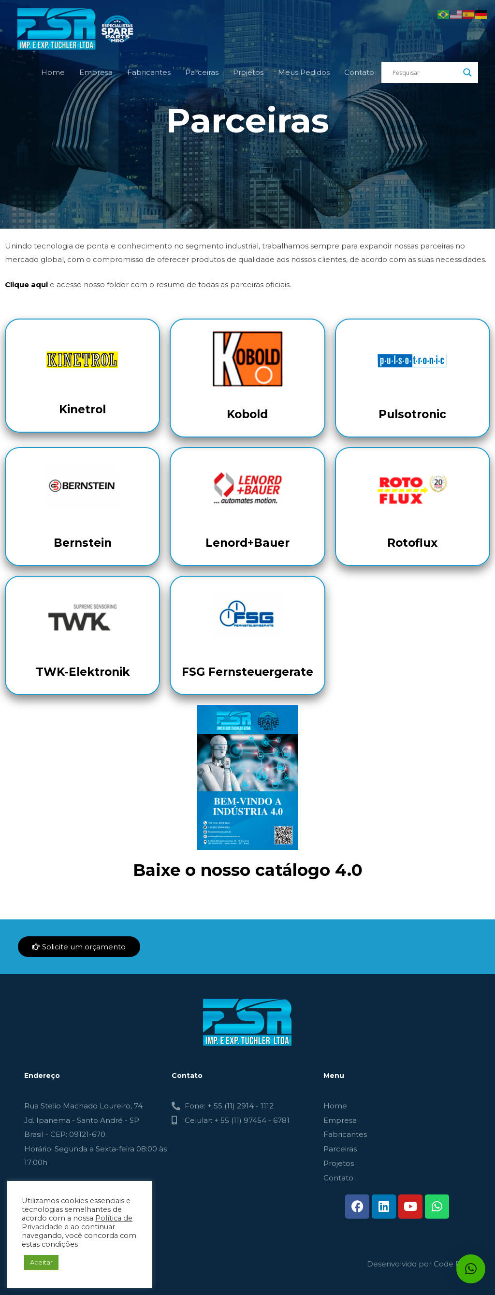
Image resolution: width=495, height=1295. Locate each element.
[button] (470, 1268)
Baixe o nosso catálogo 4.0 (248, 870)
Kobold (247, 414)
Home (53, 72)
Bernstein (83, 543)
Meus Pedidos (304, 72)
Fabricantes (149, 72)
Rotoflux (412, 543)
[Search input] (425, 72)
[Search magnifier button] (467, 72)
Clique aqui (26, 284)
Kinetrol (82, 409)
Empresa (96, 72)
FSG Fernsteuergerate (247, 672)
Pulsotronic (412, 414)
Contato (359, 72)
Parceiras (201, 72)
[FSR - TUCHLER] (77, 28)
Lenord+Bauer (247, 543)
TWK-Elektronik (83, 672)
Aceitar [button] (41, 1262)
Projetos (248, 72)
